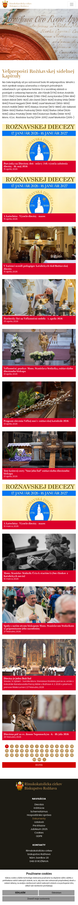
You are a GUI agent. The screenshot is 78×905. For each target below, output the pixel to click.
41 (67, 755)
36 (41, 755)
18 (22, 751)
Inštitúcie (39, 808)
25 (56, 751)
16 (12, 751)
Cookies (39, 833)
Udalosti (39, 822)
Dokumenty (39, 818)
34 (31, 755)
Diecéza (39, 804)
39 (56, 755)
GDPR (39, 836)
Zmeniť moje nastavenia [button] (38, 899)
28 (71, 751)
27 (67, 751)
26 (61, 751)
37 (47, 755)
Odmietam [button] (56, 893)
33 (27, 755)
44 (39, 759)
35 (36, 755)
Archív (39, 765)
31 (17, 755)
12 (62, 746)
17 (17, 751)
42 (71, 755)
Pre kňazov (39, 825)
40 (61, 755)
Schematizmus (39, 811)
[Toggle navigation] (72, 4)
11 (57, 746)
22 (42, 751)
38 (51, 755)
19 (27, 751)
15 (7, 751)
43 (34, 759)
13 (67, 746)
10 (52, 746)
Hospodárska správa (39, 815)
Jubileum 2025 (39, 829)
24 (51, 751)
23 (47, 751)
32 (22, 755)
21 (37, 751)
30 (11, 755)
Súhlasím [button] (20, 893)
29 (6, 755)
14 (72, 746)
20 (31, 751)
